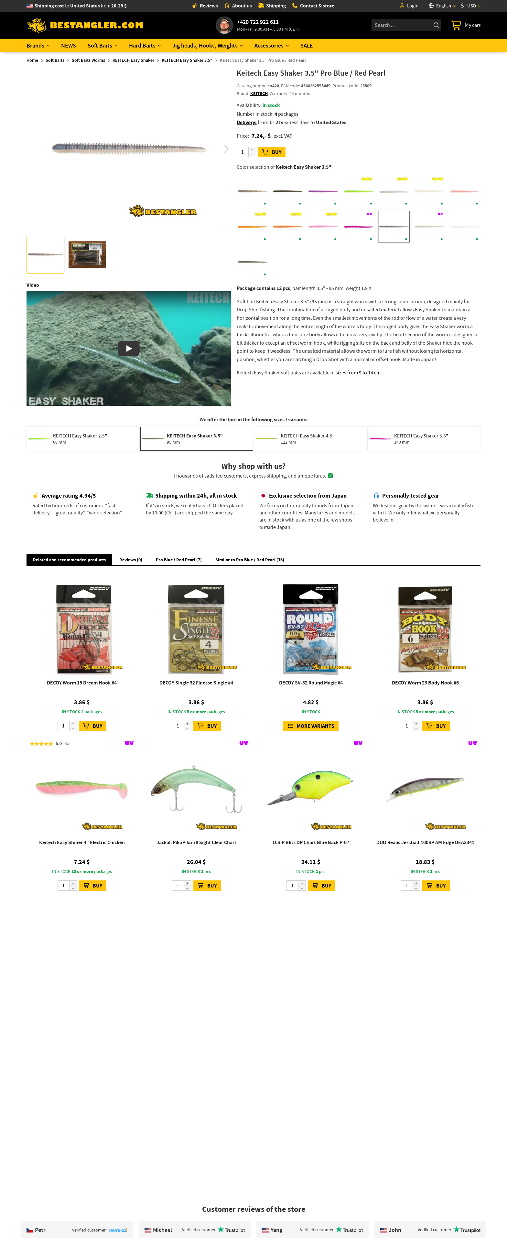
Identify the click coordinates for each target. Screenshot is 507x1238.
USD (468, 6)
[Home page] (85, 25)
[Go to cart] (465, 25)
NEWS (68, 45)
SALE (306, 45)
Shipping (272, 5)
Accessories (269, 45)
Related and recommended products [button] (69, 560)
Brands (35, 45)
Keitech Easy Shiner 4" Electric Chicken (82, 842)
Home (32, 60)
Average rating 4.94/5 (64, 496)
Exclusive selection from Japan (303, 496)
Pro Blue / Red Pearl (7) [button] (179, 560)
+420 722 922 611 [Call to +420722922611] (258, 22)
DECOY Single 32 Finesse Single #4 (196, 682)
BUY (271, 152)
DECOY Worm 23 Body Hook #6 (425, 682)
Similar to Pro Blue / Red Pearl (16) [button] (249, 560)
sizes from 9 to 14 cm (358, 373)
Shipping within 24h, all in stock (191, 496)
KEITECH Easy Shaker (133, 60)
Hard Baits (142, 45)
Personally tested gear (406, 496)
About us (238, 5)
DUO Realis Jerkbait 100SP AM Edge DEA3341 (425, 842)
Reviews (204, 5)
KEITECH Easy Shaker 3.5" (187, 60)
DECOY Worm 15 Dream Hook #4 (82, 682)
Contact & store (313, 5)
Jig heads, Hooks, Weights (205, 45)
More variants (310, 726)
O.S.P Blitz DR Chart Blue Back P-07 (311, 842)
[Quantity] (246, 152)
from (81, 6)
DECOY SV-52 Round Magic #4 (311, 682)
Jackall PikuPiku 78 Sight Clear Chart (196, 842)
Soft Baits (100, 45)
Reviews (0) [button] (130, 560)
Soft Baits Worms (88, 60)
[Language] (442, 6)
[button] (226, 149)
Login (408, 6)
